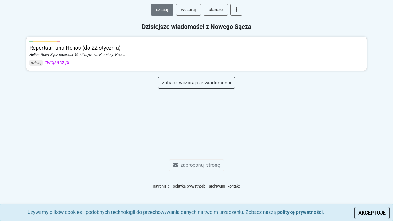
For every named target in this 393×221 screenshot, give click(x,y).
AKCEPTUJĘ (372, 213)
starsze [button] (216, 9)
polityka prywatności (190, 186)
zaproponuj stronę (196, 165)
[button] (236, 10)
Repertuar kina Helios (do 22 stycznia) (75, 48)
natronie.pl (162, 186)
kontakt (234, 186)
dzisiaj (162, 9)
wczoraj (188, 9)
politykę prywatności (300, 212)
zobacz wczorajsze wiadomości (196, 83)
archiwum (217, 186)
